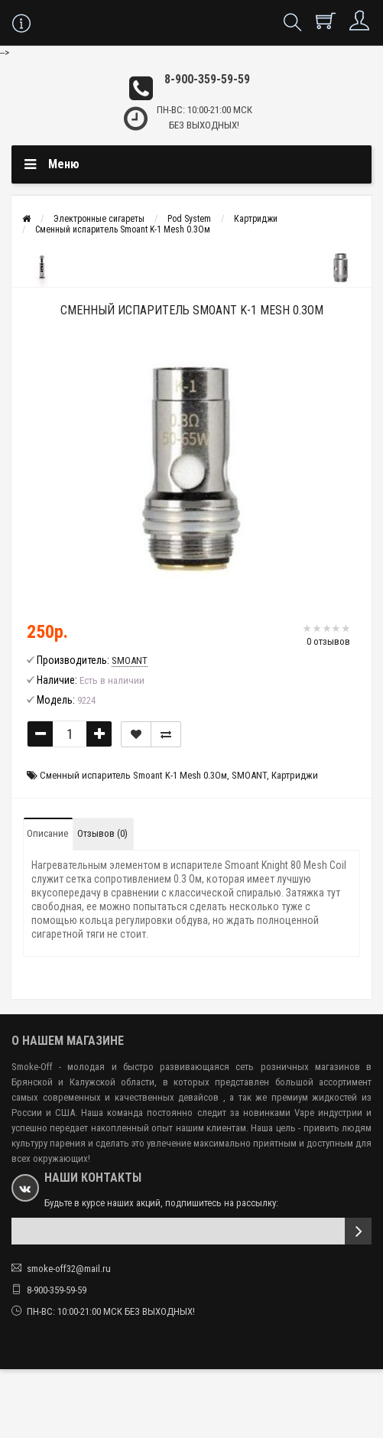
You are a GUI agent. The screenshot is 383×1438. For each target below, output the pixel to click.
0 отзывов (328, 641)
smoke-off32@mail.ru (69, 1268)
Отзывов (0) (102, 833)
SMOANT (249, 775)
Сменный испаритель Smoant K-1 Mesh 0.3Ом (122, 229)
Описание (47, 833)
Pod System (189, 218)
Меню (64, 164)
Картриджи (256, 218)
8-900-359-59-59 (207, 79)
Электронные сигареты (99, 218)
